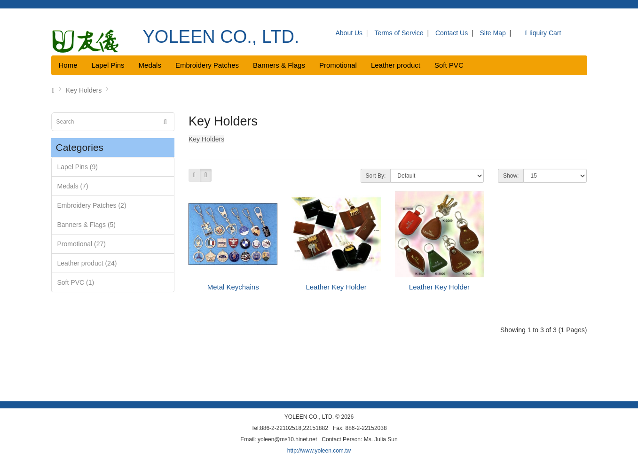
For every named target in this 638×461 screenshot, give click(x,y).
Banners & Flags (279, 65)
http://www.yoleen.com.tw (319, 450)
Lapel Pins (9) (77, 167)
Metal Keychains (233, 287)
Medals (150, 65)
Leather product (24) (87, 263)
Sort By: (376, 175)
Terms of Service (398, 33)
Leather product (395, 65)
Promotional (338, 65)
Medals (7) (72, 186)
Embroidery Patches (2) (91, 205)
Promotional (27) (81, 244)
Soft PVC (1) (76, 282)
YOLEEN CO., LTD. (221, 37)
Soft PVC (449, 65)
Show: (511, 175)
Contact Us (451, 33)
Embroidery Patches (207, 65)
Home (68, 65)
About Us (349, 33)
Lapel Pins (108, 65)
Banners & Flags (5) (86, 224)
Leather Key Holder (336, 287)
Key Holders (84, 90)
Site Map (493, 33)
